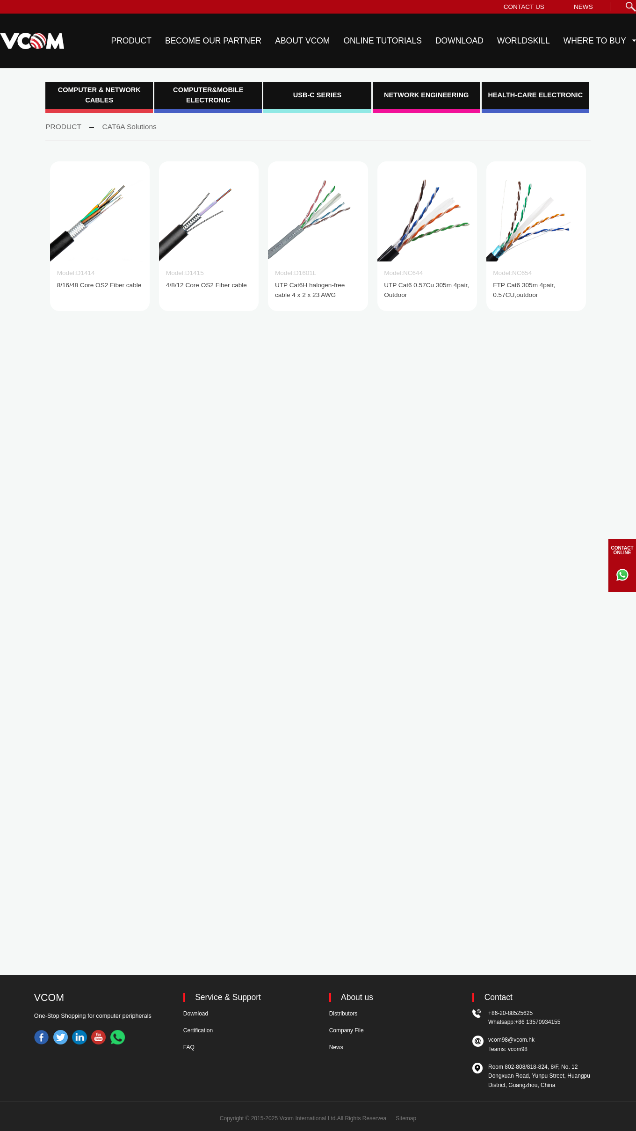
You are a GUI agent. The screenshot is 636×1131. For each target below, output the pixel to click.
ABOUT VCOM (302, 40)
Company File (346, 1030)
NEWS (583, 6)
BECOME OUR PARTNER (213, 40)
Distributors (343, 1013)
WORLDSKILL (523, 40)
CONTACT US (524, 6)
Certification (198, 1030)
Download (195, 1013)
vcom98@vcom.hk (511, 1040)
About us (357, 997)
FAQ (189, 1047)
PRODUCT (131, 40)
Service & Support (228, 997)
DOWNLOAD (459, 40)
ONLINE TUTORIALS (383, 40)
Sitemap (406, 1118)
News (336, 1047)
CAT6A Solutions (129, 126)
